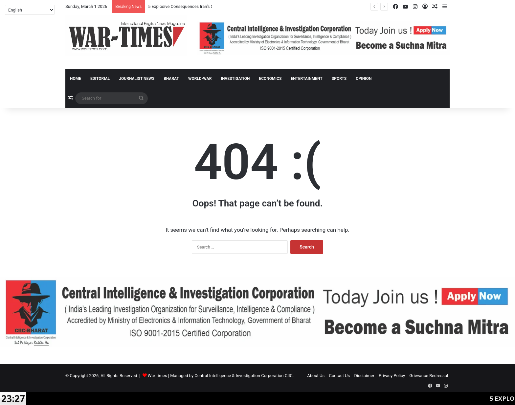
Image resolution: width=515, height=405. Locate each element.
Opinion (363, 78)
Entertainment (306, 78)
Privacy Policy (392, 375)
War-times (157, 375)
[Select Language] (30, 10)
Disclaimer (364, 375)
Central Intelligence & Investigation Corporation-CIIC (243, 375)
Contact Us (339, 375)
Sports (339, 78)
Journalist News (136, 78)
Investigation (235, 78)
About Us (316, 375)
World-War (200, 78)
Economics (270, 78)
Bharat (171, 78)
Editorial (100, 78)
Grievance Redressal (428, 375)
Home (75, 78)
